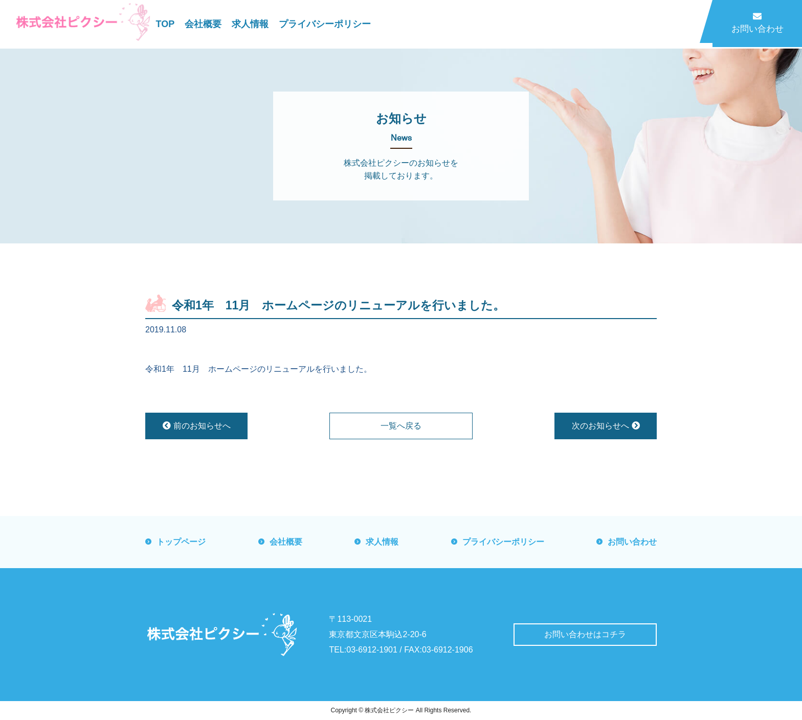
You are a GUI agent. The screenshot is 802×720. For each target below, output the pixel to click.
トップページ (181, 541)
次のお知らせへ (606, 425)
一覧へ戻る (401, 425)
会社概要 (203, 24)
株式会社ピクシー (389, 710)
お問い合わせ (757, 23)
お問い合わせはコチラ (585, 634)
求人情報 (250, 24)
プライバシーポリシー (325, 24)
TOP (165, 24)
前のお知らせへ (197, 425)
